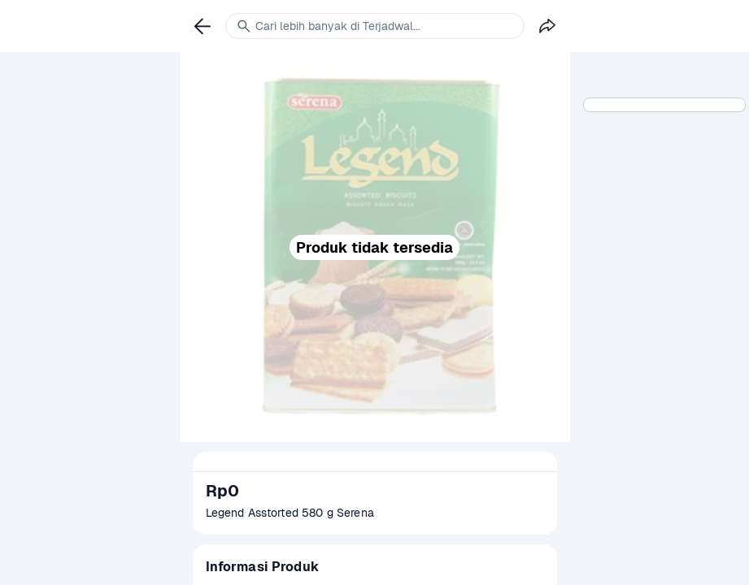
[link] (202, 26)
